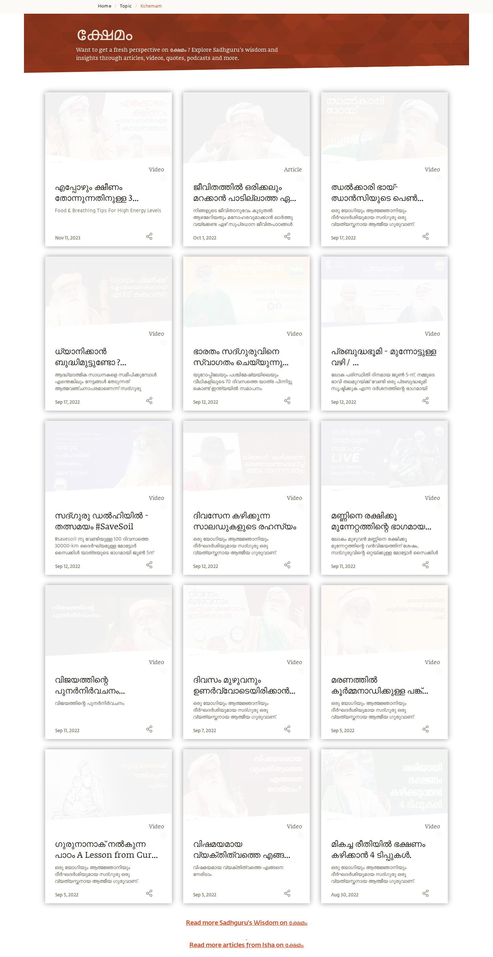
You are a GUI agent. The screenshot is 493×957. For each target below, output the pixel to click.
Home (104, 6)
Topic (126, 6)
